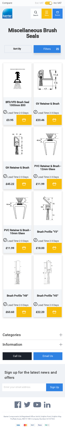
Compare (7, 3)
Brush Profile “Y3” (47, 231)
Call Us (17, 356)
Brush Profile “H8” (17, 295)
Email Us (48, 356)
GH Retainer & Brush (17, 167)
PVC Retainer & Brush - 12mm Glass (47, 168)
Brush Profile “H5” (47, 295)
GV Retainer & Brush (47, 103)
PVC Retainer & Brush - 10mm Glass (17, 232)
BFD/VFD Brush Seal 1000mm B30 (17, 104)
